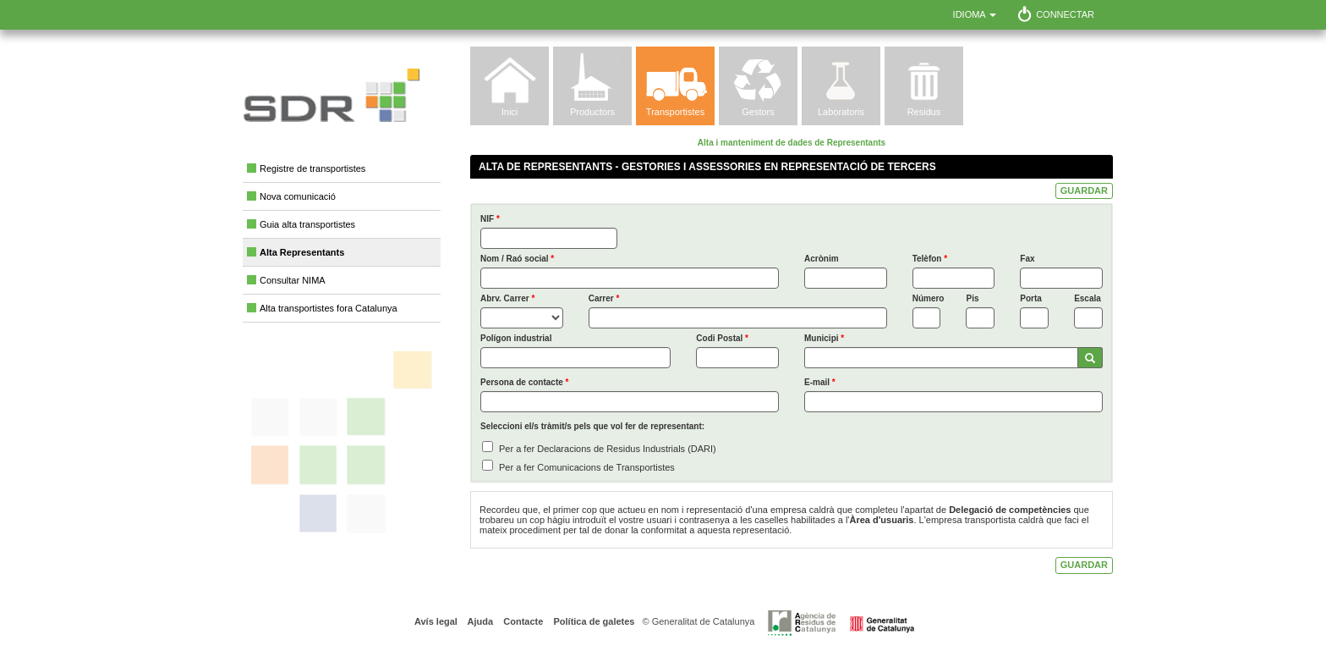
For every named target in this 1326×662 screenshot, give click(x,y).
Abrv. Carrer (507, 298)
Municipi (824, 338)
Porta (1031, 298)
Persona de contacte (524, 382)
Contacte (522, 621)
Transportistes (675, 112)
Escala (1087, 298)
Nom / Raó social (517, 258)
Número (926, 298)
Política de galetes (592, 621)
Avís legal (436, 621)
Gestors (758, 112)
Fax (1027, 258)
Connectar (1065, 14)
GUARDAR (1084, 190)
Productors (592, 112)
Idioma (975, 14)
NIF (490, 218)
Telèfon (930, 258)
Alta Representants (302, 252)
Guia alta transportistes (307, 224)
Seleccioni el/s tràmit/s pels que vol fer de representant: (592, 426)
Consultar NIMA (293, 280)
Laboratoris (841, 112)
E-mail (820, 382)
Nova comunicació (298, 196)
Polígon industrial (515, 338)
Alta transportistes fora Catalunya (328, 308)
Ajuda (479, 621)
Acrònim (821, 258)
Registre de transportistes (312, 168)
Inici (509, 112)
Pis (972, 298)
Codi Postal (722, 338)
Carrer (604, 298)
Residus (924, 112)
